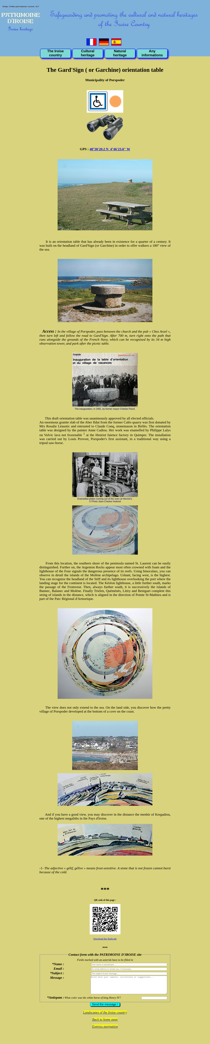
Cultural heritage (87, 53)
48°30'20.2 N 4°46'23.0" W (110, 149)
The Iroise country (55, 53)
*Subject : (56, 973)
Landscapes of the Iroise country (105, 1016)
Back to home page (105, 1023)
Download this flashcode (105, 939)
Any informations (152, 53)
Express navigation (105, 1030)
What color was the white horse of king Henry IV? (92, 1001)
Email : (58, 968)
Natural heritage (120, 53)
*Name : (57, 964)
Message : (56, 977)
